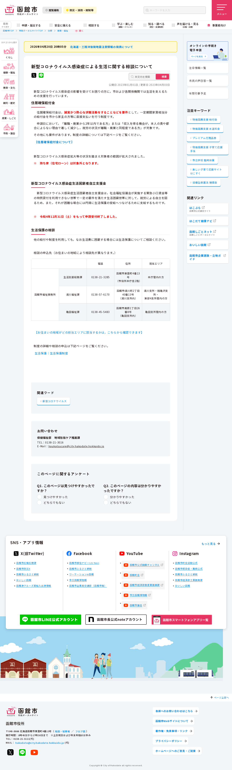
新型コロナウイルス (55, 401)
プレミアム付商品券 (204, 138)
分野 (50, 30)
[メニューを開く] (222, 10)
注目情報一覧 (197, 68)
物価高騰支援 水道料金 (206, 129)
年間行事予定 (197, 93)
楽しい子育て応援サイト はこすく (206, 171)
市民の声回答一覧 (200, 81)
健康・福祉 (62, 30)
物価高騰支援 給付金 (204, 119)
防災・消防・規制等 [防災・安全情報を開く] (80, 10)
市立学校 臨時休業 (203, 160)
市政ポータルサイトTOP (31, 30)
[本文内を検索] (149, 76)
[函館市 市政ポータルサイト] (21, 10)
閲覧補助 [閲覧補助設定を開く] (52, 10)
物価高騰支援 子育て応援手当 (206, 149)
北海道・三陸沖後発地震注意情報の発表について (101, 47)
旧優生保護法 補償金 (204, 182)
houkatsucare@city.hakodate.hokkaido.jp (76, 446)
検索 (164, 76)
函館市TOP (8, 30)
